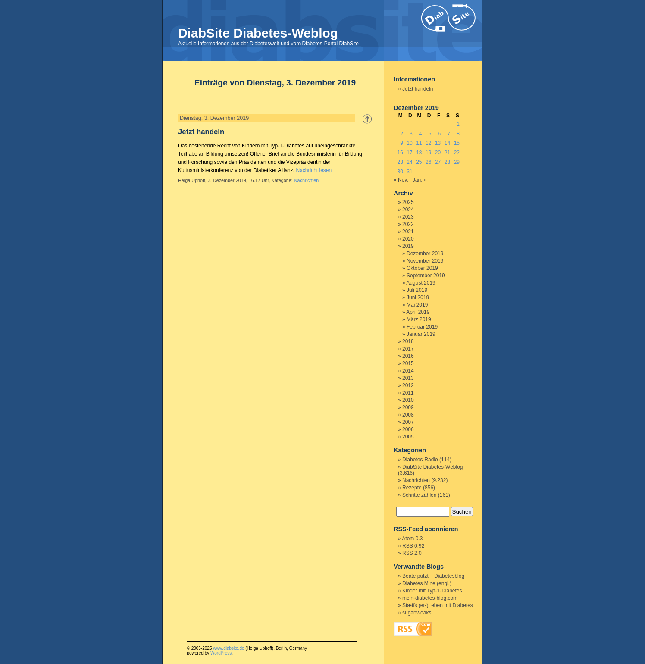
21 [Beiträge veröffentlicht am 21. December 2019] (447, 153)
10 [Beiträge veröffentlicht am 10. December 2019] (409, 143)
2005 (408, 437)
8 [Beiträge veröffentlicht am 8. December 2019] (458, 134)
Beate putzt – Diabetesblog (433, 576)
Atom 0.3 (412, 539)
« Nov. (401, 180)
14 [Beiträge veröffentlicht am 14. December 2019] (447, 143)
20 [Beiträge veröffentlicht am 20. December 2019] (438, 153)
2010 (408, 400)
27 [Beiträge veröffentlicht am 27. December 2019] (438, 162)
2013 (408, 378)
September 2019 (426, 275)
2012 (408, 385)
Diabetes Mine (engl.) (426, 583)
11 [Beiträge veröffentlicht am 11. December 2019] (419, 143)
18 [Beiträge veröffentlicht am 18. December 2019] (419, 153)
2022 (408, 224)
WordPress (221, 653)
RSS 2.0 (412, 553)
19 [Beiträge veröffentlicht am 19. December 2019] (428, 153)
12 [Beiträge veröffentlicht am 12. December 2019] (428, 143)
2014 (408, 371)
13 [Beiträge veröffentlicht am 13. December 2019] (438, 143)
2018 (408, 341)
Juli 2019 (417, 290)
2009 (408, 407)
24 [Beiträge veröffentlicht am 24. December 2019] (409, 162)
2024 (408, 210)
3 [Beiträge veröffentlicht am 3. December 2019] (411, 134)
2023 (408, 217)
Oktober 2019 (422, 268)
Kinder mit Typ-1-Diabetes (432, 591)
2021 (408, 232)
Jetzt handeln (201, 132)
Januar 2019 (421, 334)
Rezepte (412, 488)
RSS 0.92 (413, 546)
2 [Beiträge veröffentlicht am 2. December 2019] (401, 134)
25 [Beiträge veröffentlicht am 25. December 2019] (419, 162)
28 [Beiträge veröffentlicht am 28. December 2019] (447, 162)
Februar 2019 (422, 327)
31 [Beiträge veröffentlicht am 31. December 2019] (409, 172)
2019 (408, 246)
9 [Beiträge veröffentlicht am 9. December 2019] (401, 143)
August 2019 (420, 283)
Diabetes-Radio (420, 460)
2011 (408, 393)
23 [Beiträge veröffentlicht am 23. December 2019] (400, 162)
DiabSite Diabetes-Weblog (258, 33)
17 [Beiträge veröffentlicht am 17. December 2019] (409, 153)
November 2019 (425, 261)
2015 (408, 363)
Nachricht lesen (314, 170)
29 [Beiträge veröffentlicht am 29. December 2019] (457, 162)
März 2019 (419, 319)
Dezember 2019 (425, 254)
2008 (408, 415)
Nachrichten (306, 180)
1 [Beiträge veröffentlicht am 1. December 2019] (458, 124)
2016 (408, 356)
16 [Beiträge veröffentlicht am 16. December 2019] (400, 153)
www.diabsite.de (228, 648)
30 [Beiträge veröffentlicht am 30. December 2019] (400, 172)
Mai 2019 (417, 305)
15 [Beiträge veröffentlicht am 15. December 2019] (457, 143)
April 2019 (417, 312)
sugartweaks (416, 613)
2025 (408, 202)
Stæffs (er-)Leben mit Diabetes (437, 605)
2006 (408, 429)
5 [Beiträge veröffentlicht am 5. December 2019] (430, 134)
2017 (408, 349)
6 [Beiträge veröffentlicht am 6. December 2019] (439, 134)
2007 (408, 422)
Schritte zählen (419, 495)
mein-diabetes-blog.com (429, 598)
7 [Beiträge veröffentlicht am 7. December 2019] (448, 134)
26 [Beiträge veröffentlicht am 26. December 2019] (428, 162)
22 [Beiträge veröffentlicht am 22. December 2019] (457, 153)
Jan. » (420, 180)
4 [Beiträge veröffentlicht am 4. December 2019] (420, 134)
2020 (408, 239)
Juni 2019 (418, 297)
